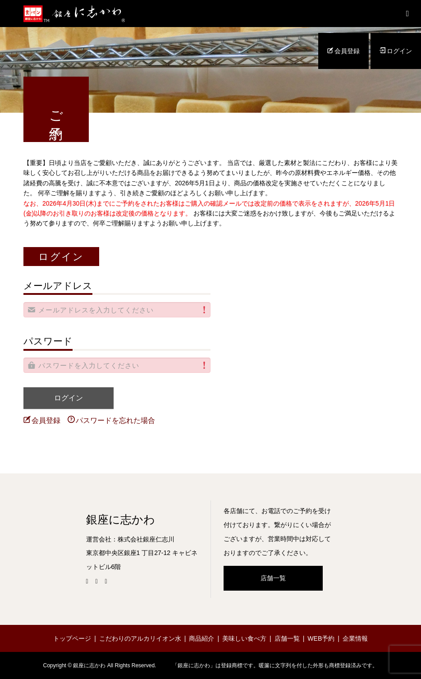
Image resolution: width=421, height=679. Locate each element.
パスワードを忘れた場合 (111, 420)
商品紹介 (201, 638)
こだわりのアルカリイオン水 (140, 638)
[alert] (116, 309)
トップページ (72, 638)
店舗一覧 (273, 578)
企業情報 (355, 638)
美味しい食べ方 (244, 638)
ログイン (396, 51)
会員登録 (343, 51)
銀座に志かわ (120, 519)
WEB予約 (320, 638)
